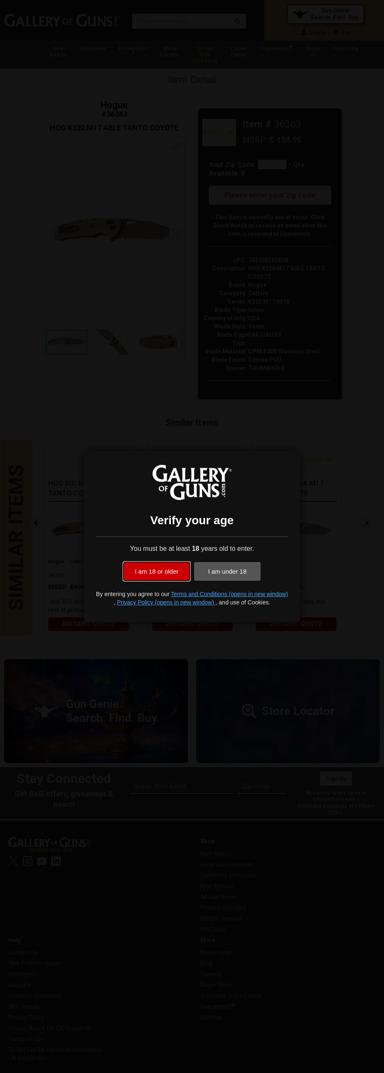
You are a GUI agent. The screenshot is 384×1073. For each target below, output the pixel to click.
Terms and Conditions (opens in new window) (229, 594)
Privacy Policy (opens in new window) (166, 602)
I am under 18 (227, 571)
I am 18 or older (156, 571)
